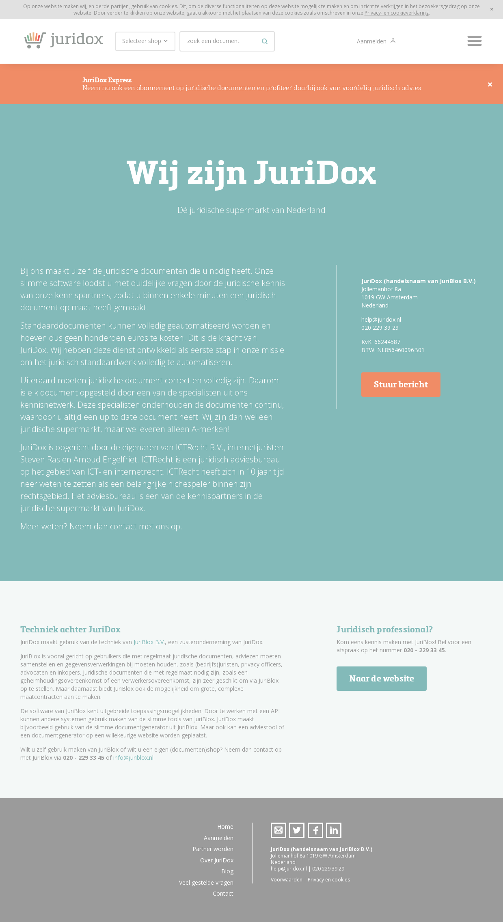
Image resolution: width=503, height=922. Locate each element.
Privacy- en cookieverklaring (397, 12)
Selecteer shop (145, 41)
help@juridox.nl (381, 319)
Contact (223, 893)
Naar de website (381, 678)
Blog (227, 871)
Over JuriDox (216, 860)
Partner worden (212, 849)
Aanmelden (372, 41)
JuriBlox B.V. (149, 642)
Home (225, 826)
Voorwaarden (286, 879)
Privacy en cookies (329, 879)
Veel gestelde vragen (206, 882)
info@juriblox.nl (133, 757)
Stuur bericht (401, 384)
